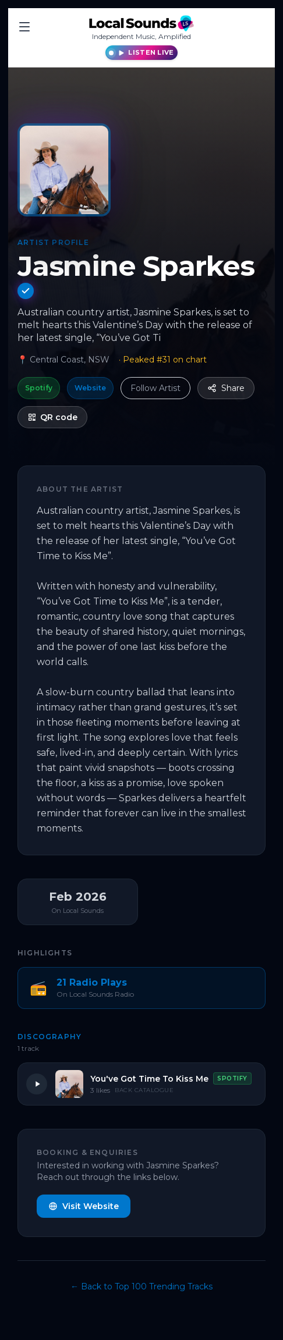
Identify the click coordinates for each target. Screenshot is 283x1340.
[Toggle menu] (24, 26)
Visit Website (83, 1206)
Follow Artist (155, 388)
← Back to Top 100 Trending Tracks (141, 1286)
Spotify (38, 387)
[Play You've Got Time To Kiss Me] (36, 1084)
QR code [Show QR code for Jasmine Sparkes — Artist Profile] (52, 417)
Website (90, 387)
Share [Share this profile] (226, 388)
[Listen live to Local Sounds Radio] (141, 52)
